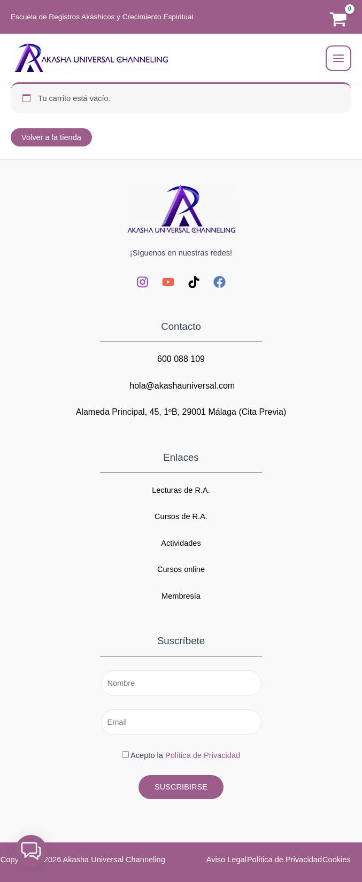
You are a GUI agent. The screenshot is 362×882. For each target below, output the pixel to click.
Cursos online (181, 569)
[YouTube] (168, 282)
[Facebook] (219, 282)
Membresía (181, 596)
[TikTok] (194, 282)
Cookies (336, 859)
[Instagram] (142, 282)
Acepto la (181, 755)
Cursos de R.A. (181, 516)
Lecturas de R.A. (181, 490)
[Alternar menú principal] (338, 58)
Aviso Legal (226, 859)
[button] (31, 851)
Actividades (181, 543)
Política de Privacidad (202, 755)
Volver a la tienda (51, 137)
